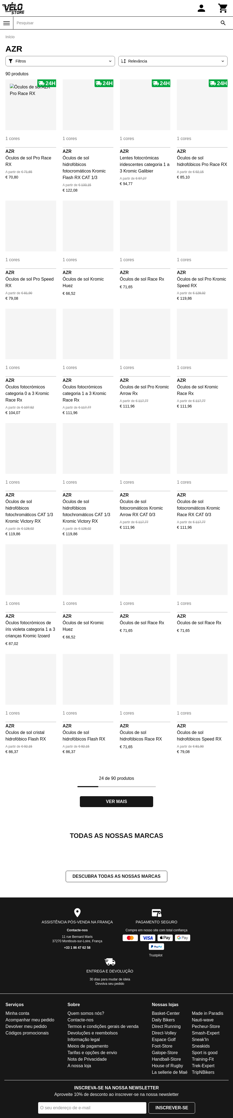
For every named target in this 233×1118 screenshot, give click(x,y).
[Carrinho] (223, 8)
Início (9, 37)
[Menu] (6, 23)
